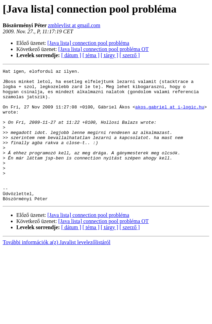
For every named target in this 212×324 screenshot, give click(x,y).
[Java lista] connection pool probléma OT (103, 49)
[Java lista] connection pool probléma (88, 43)
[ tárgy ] (109, 55)
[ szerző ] (130, 55)
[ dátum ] (71, 55)
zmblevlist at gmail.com (74, 25)
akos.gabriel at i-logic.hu (169, 115)
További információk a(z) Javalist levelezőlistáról (56, 269)
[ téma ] (91, 55)
